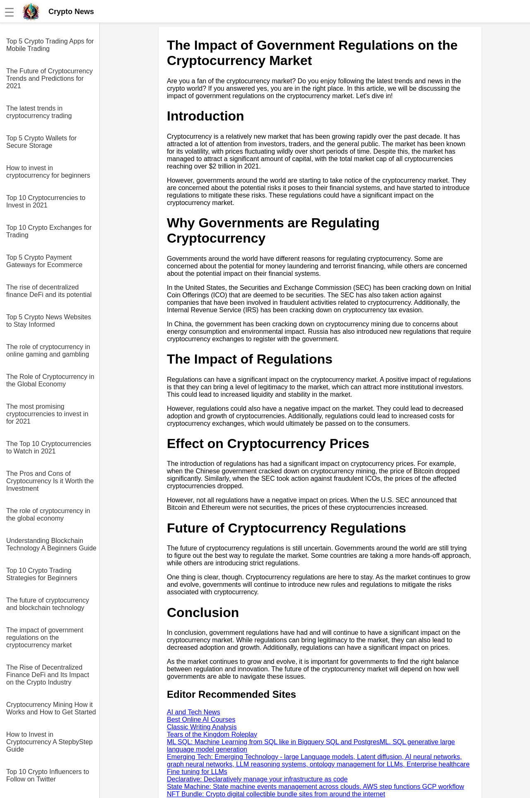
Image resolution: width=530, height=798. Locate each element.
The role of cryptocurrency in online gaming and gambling (48, 350)
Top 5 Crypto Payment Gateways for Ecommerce (44, 261)
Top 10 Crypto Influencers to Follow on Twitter (47, 775)
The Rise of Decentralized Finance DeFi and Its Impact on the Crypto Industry (47, 675)
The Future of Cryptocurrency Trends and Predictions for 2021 (49, 78)
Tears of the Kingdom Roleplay (212, 734)
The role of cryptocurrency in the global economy (48, 514)
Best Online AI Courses (201, 719)
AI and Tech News (193, 712)
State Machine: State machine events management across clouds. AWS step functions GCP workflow (315, 786)
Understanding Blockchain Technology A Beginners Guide (51, 544)
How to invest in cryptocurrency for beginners (48, 171)
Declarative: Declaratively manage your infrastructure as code (257, 779)
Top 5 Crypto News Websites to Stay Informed (48, 320)
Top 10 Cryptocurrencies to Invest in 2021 (45, 201)
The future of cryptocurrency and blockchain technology (47, 604)
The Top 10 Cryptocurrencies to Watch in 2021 (48, 447)
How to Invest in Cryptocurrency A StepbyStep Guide (49, 742)
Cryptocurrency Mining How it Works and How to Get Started (51, 708)
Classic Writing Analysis (202, 726)
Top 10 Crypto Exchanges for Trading (49, 231)
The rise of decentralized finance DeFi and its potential (49, 291)
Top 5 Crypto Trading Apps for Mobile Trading (50, 45)
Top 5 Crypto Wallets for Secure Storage (41, 142)
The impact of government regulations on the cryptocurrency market (44, 638)
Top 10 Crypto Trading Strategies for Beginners (41, 574)
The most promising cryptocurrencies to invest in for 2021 (47, 414)
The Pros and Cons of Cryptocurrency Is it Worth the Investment (50, 481)
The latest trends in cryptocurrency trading (39, 112)
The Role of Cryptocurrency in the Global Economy (50, 380)
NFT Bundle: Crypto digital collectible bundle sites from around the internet (276, 794)
